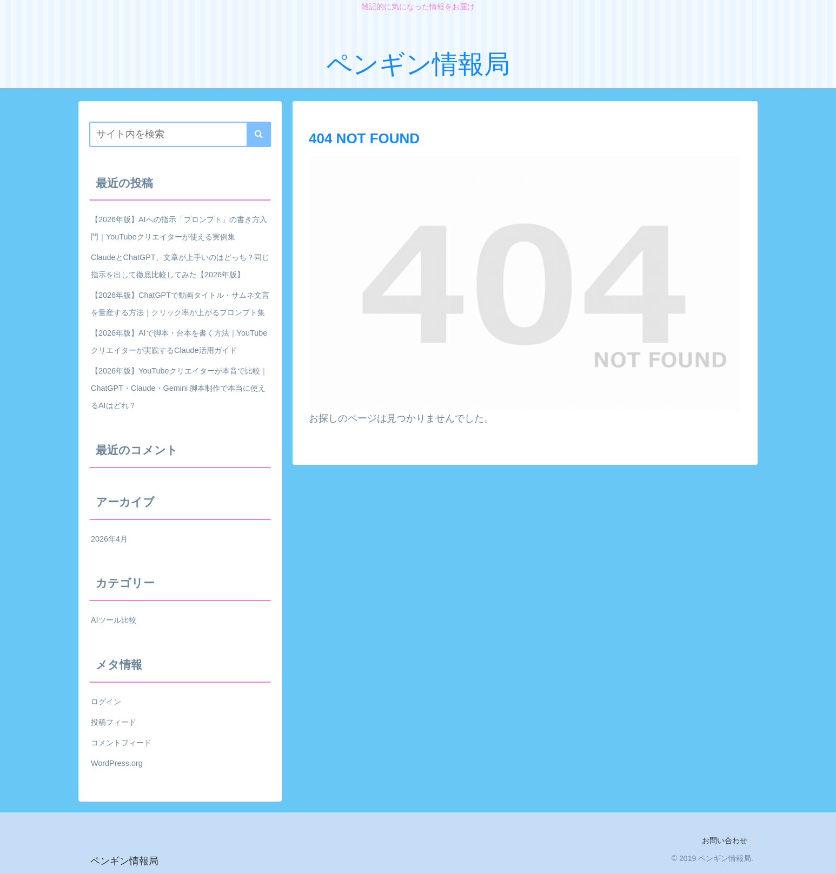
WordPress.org (117, 763)
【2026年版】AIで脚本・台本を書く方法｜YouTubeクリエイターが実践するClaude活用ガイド (179, 342)
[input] (180, 134)
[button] (259, 134)
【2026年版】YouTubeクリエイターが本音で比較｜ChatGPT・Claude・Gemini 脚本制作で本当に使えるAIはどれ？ (179, 388)
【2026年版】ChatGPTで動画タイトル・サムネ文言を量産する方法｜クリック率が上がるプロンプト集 (180, 304)
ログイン (106, 701)
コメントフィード (121, 742)
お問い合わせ (724, 840)
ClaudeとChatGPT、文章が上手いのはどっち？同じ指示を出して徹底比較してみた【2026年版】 (180, 266)
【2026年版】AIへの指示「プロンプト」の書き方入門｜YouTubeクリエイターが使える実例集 (179, 228)
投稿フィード (113, 722)
